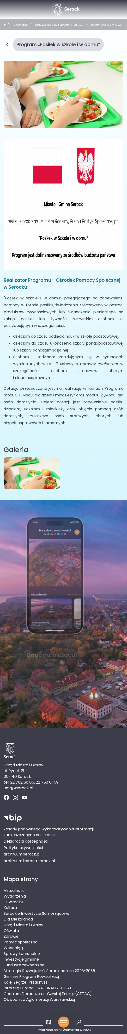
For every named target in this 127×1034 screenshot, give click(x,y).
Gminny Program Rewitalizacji (32, 976)
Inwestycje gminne (21, 959)
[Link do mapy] (48, 1022)
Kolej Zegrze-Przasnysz (25, 982)
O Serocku (13, 902)
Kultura (10, 907)
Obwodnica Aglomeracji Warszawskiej (39, 999)
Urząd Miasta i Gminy (23, 925)
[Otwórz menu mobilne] (63, 1022)
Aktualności (14, 890)
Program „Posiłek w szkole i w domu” (106, 25)
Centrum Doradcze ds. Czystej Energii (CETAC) (48, 993)
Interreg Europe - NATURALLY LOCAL (38, 988)
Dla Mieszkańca (18, 919)
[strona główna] (5, 25)
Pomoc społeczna (20, 25)
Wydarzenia (15, 896)
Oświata (11, 930)
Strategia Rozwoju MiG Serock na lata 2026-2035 (49, 971)
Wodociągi (14, 948)
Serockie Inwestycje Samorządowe (36, 913)
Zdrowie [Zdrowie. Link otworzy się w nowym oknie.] (11, 936)
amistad (71, 1030)
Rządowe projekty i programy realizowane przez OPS (58, 25)
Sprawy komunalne (22, 953)
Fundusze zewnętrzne (24, 965)
